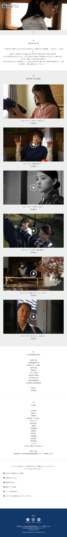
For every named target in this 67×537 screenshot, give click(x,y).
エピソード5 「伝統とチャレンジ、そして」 (33, 275)
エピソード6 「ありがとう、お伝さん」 (33, 318)
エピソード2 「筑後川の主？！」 (33, 146)
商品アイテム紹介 (11, 487)
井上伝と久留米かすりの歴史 (14, 473)
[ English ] (33, 123)
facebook (27, 522)
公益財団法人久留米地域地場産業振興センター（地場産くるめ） (33, 526)
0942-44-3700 (35, 529)
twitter (33, 522)
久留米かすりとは (11, 478)
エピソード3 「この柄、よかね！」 (33, 189)
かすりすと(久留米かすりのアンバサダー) (18, 496)
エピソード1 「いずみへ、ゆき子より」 (33, 102)
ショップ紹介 (11, 491)
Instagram (39, 522)
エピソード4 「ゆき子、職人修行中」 (33, 232)
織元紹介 (9, 482)
